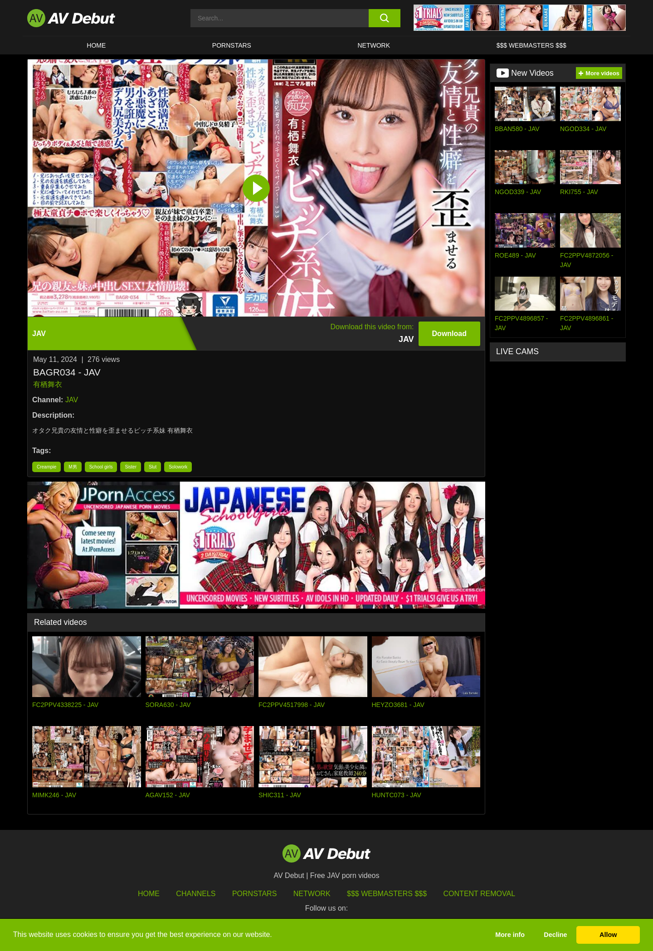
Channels (195, 893)
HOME (96, 45)
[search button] (384, 18)
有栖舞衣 (47, 384)
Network (374, 45)
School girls (101, 466)
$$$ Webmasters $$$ (531, 45)
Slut (152, 466)
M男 (72, 466)
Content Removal (479, 893)
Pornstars (231, 45)
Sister (130, 466)
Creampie (46, 466)
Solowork (178, 466)
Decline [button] (555, 934)
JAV (71, 400)
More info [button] (510, 934)
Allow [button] (608, 934)
